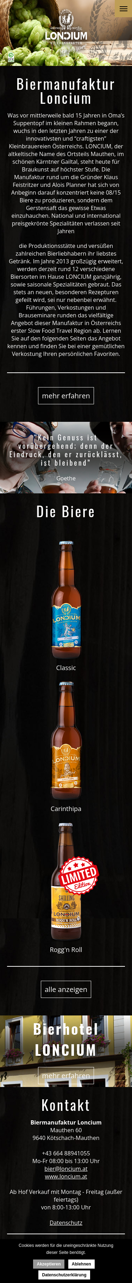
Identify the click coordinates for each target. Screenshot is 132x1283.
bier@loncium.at (65, 1169)
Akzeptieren (49, 1264)
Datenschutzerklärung (64, 1274)
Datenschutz (66, 1223)
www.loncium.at (66, 1176)
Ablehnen (81, 1264)
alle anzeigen (66, 989)
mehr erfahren (66, 395)
